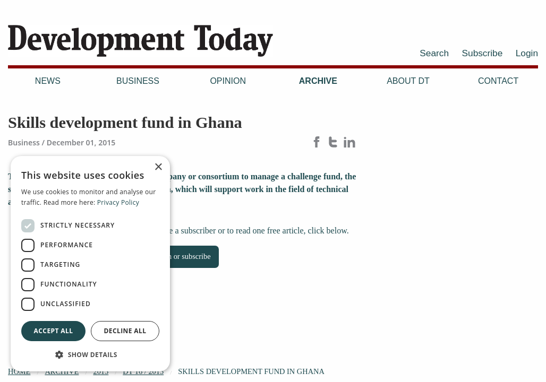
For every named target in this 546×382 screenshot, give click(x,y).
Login (527, 53)
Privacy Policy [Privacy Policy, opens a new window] (118, 202)
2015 (100, 371)
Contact (498, 80)
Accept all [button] (53, 330)
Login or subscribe (182, 256)
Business (137, 80)
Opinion (228, 80)
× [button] (158, 167)
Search (434, 53)
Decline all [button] (125, 330)
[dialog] (90, 263)
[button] (90, 354)
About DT (408, 80)
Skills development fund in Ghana (251, 371)
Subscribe (482, 53)
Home (19, 371)
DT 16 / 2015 (143, 371)
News (48, 80)
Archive (318, 80)
